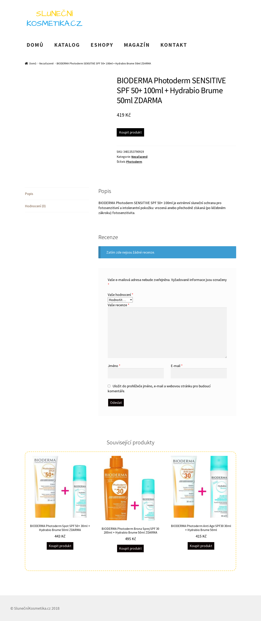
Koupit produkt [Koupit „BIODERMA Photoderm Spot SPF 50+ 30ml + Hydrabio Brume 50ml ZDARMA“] (60, 545)
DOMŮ (35, 44)
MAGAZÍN (137, 44)
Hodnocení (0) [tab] (35, 206)
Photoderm (134, 162)
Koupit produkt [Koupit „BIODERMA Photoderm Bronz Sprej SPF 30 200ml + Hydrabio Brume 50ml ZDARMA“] (130, 548)
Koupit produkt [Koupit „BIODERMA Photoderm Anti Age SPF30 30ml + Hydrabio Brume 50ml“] (201, 545)
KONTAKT (173, 44)
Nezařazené (46, 63)
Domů (32, 63)
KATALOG (67, 44)
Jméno (114, 365)
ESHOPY (102, 44)
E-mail (177, 365)
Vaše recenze (118, 305)
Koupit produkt (130, 132)
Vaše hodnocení (120, 294)
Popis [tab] (29, 193)
